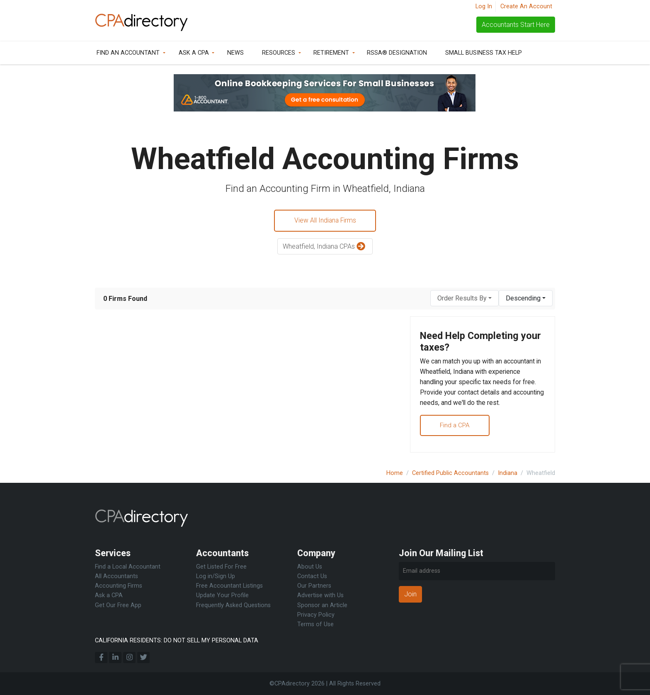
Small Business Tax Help (483, 52)
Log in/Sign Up (215, 576)
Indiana (507, 473)
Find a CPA (456, 428)
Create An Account (526, 6)
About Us (309, 566)
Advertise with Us (320, 595)
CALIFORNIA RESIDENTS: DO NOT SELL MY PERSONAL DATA (176, 640)
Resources (278, 52)
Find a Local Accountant (127, 566)
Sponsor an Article (322, 605)
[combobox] (464, 299)
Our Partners (314, 585)
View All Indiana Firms (325, 221)
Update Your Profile (222, 595)
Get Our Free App (118, 605)
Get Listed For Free (221, 566)
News (235, 52)
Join (410, 594)
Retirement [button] (331, 52)
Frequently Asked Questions (233, 605)
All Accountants (116, 576)
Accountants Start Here (516, 25)
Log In (483, 6)
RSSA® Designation (397, 52)
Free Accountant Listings (229, 585)
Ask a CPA (194, 52)
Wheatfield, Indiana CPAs (325, 247)
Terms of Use (315, 624)
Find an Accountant (128, 52)
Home (394, 473)
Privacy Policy (316, 614)
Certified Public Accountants (450, 473)
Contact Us (312, 576)
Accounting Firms (118, 585)
